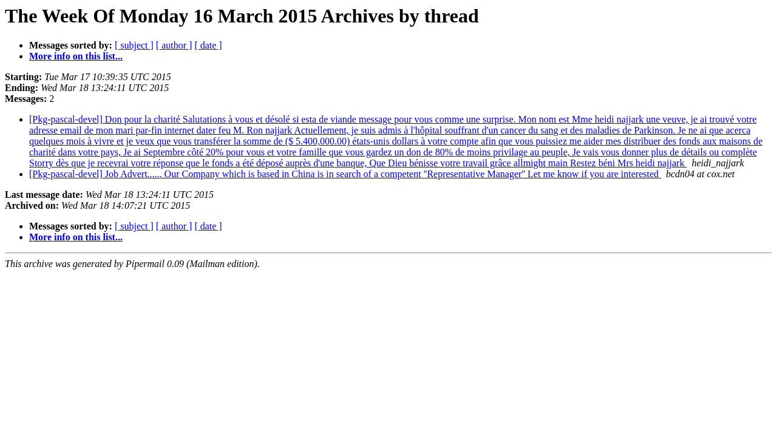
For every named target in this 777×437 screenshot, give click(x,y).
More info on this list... (76, 56)
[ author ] (174, 45)
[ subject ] (134, 45)
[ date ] (208, 45)
